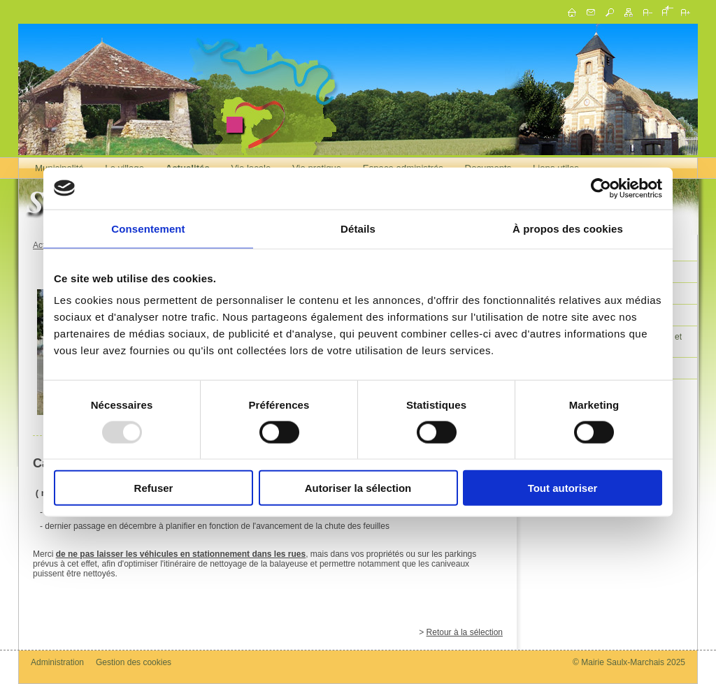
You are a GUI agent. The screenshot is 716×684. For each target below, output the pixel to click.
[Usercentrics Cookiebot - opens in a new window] (601, 187)
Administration (57, 662)
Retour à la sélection (465, 632)
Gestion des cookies (133, 662)
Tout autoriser (563, 488)
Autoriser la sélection (358, 488)
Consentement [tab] (148, 228)
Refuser (153, 488)
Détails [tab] (358, 228)
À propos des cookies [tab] (568, 228)
